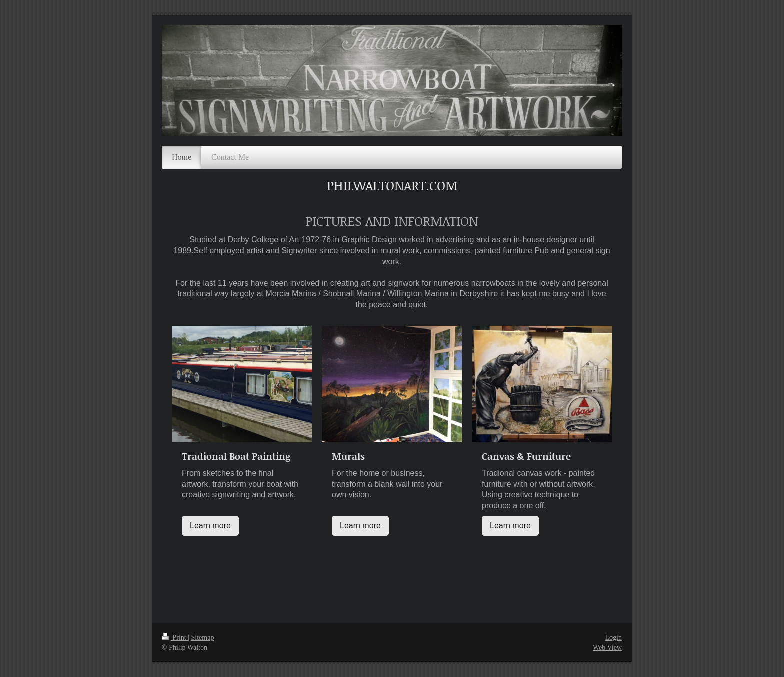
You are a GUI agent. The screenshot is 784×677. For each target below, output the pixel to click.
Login (614, 637)
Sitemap (203, 637)
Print (175, 637)
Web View (607, 647)
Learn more (210, 525)
